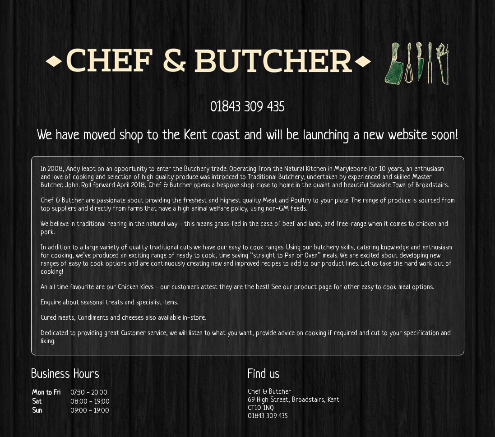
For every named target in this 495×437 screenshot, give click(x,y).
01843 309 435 (247, 107)
